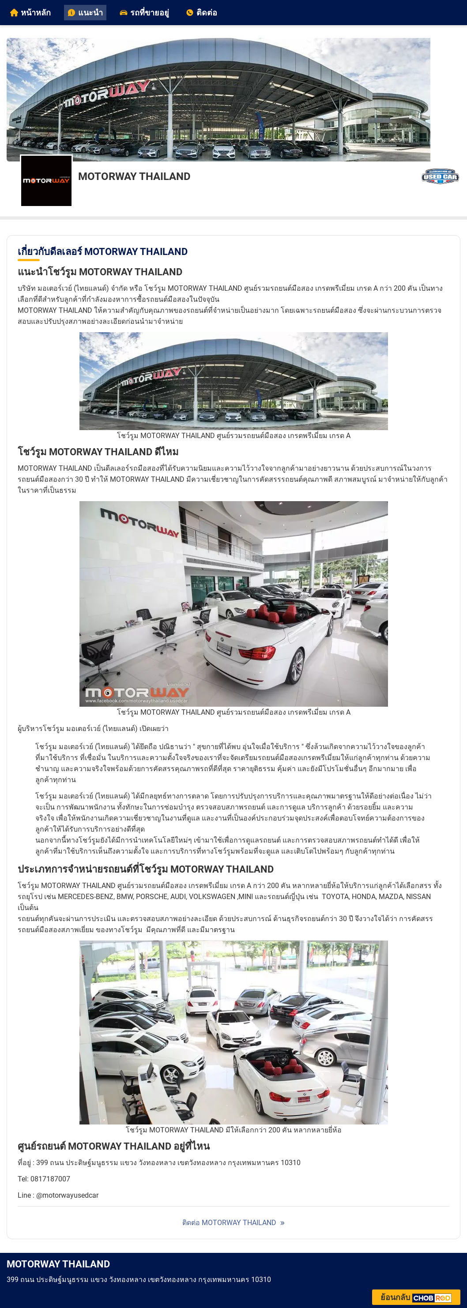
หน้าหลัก (30, 12)
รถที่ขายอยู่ (144, 12)
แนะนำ (85, 12)
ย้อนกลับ (416, 1297)
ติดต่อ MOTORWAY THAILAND (229, 1222)
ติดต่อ (201, 12)
